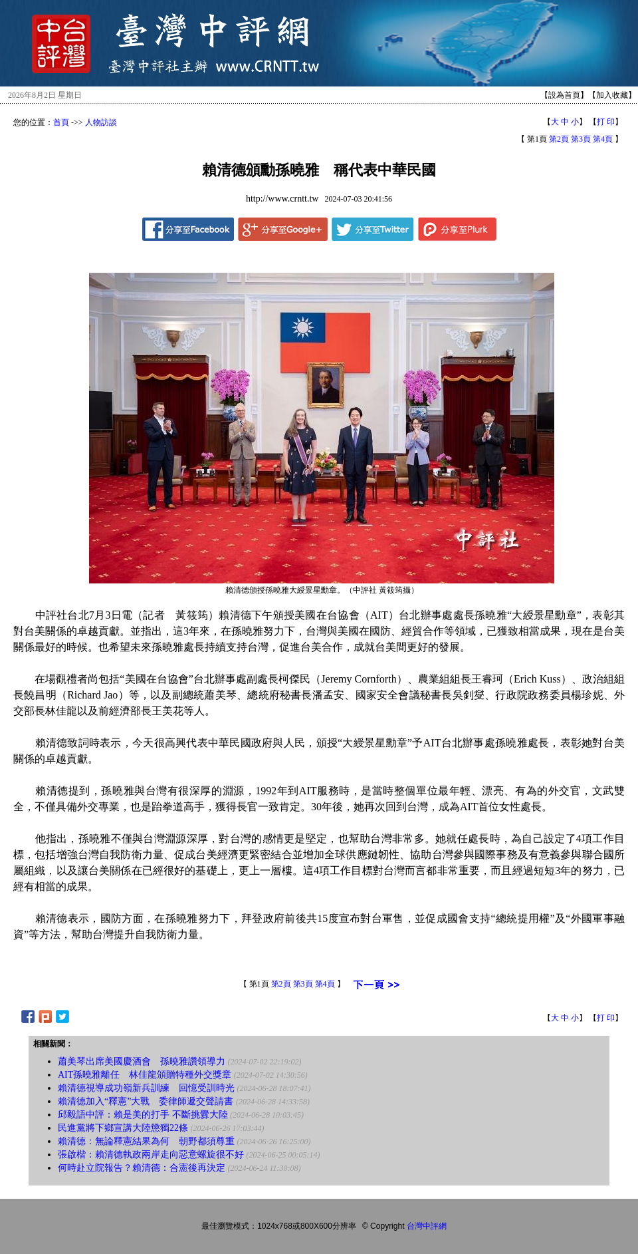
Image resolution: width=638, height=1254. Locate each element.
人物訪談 (101, 122)
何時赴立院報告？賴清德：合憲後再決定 (141, 1168)
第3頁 (581, 139)
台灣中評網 (427, 1226)
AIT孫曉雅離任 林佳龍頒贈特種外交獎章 (144, 1075)
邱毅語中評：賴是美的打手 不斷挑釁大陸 (143, 1115)
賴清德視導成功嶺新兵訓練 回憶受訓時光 (146, 1088)
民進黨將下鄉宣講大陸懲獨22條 (123, 1128)
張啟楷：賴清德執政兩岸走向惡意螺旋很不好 (151, 1155)
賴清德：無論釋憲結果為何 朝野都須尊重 (146, 1141)
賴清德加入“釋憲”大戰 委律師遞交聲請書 (145, 1101)
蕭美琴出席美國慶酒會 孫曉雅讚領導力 (141, 1061)
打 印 (606, 121)
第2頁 (559, 139)
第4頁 (603, 139)
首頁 (61, 122)
